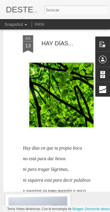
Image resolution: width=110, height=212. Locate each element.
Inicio (39, 24)
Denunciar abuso (97, 209)
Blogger (77, 209)
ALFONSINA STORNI (38, 185)
